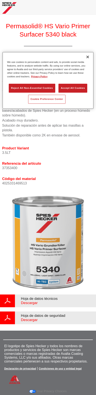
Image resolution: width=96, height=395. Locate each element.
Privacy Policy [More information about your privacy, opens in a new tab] (39, 76)
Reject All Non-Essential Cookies (32, 88)
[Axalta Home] (9, 9)
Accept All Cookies (73, 88)
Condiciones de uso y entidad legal (60, 368)
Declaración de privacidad (20, 368)
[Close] (87, 57)
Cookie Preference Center (47, 99)
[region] (48, 80)
